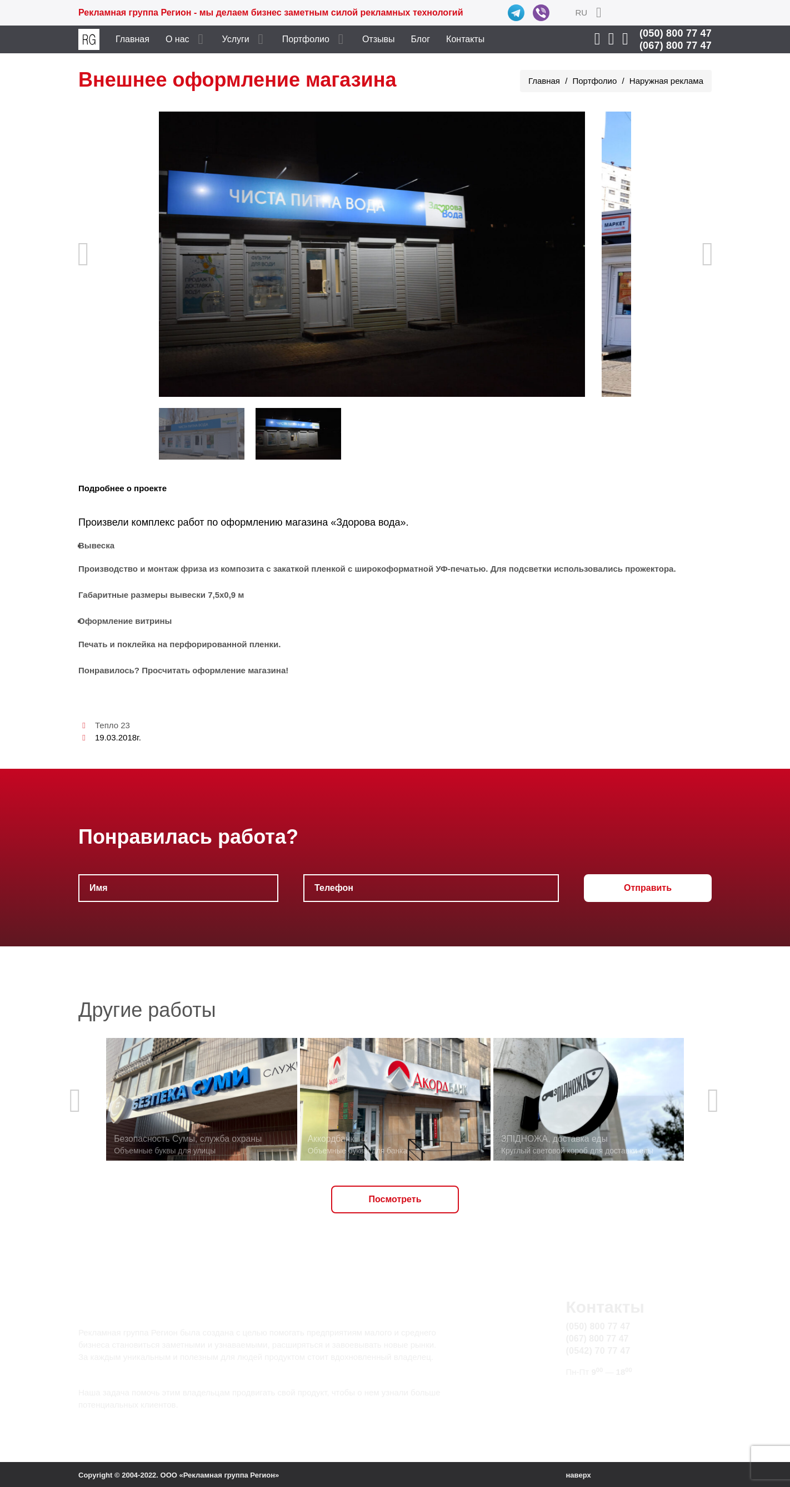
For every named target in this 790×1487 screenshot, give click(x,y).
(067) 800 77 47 (675, 45)
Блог (421, 39)
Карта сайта (590, 1405)
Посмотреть (395, 1199)
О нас (177, 39)
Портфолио (305, 39)
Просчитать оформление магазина (214, 670)
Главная (132, 39)
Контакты (465, 39)
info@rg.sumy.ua (599, 1393)
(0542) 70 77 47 (598, 1350)
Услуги (235, 39)
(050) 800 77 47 (675, 33)
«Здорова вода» (368, 522)
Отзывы (378, 39)
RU (581, 12)
